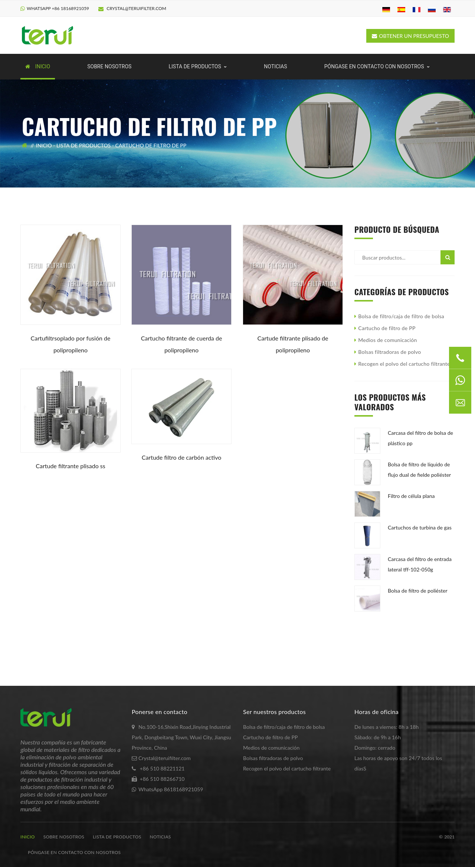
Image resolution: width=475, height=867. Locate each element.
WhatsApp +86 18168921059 (58, 8)
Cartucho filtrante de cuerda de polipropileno (181, 344)
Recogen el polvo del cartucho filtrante (404, 364)
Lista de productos (83, 145)
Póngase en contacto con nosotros (74, 852)
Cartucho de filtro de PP (151, 145)
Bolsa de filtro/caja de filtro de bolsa (401, 316)
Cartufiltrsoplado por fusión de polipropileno (71, 344)
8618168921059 (183, 789)
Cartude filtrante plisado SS (70, 465)
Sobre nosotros (63, 837)
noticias (160, 837)
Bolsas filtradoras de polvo (389, 352)
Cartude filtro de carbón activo (182, 457)
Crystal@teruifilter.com (132, 8)
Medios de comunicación (387, 340)
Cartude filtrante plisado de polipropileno (292, 344)
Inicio (44, 145)
